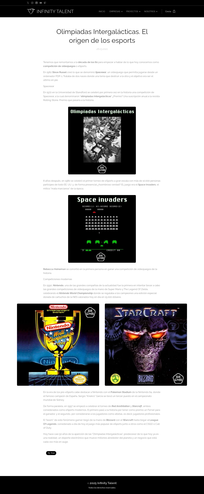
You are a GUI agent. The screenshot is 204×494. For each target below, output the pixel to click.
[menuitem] (100, 11)
